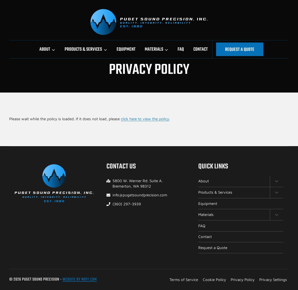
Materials (206, 214)
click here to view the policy (145, 119)
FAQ (181, 49)
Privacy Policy (243, 279)
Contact (200, 49)
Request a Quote (239, 49)
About (203, 180)
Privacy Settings (273, 279)
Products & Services (215, 192)
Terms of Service (183, 279)
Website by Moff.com (80, 279)
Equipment (126, 49)
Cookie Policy (214, 279)
